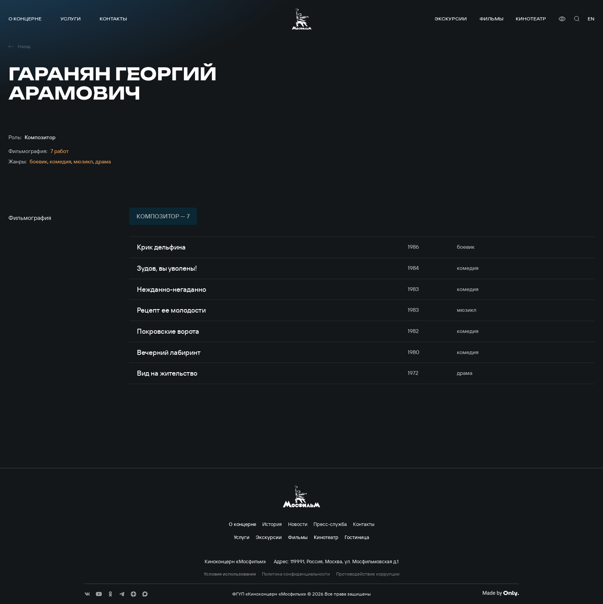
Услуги (70, 19)
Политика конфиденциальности (296, 574)
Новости (297, 524)
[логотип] (301, 18)
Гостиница (357, 537)
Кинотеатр (531, 19)
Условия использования (230, 574)
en (591, 19)
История (272, 524)
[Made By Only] (500, 593)
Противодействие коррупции (368, 574)
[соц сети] (87, 594)
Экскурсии (451, 19)
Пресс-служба (330, 524)
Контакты (113, 19)
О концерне (25, 19)
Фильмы (491, 19)
